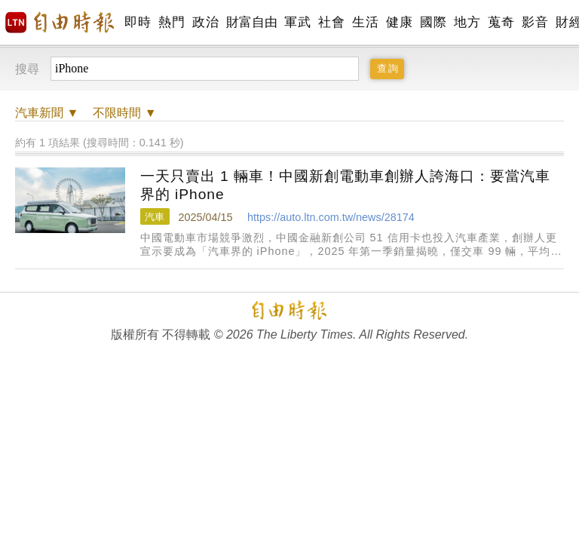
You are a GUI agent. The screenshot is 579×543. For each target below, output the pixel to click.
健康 (399, 22)
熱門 (171, 22)
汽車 (154, 216)
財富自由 (251, 22)
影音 (535, 22)
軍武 (297, 22)
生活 (365, 22)
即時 (137, 22)
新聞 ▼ (46, 112)
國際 (433, 22)
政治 (205, 22)
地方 (467, 22)
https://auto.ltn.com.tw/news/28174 (331, 217)
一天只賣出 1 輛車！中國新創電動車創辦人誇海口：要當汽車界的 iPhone (345, 185)
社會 (331, 22)
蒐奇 (501, 22)
